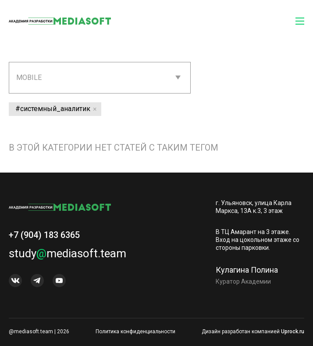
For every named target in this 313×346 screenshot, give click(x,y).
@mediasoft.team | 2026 (39, 331)
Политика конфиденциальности (135, 331)
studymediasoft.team (67, 253)
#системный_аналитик (52, 109)
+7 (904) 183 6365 (44, 235)
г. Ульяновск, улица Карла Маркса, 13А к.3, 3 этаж (254, 206)
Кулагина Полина (247, 269)
